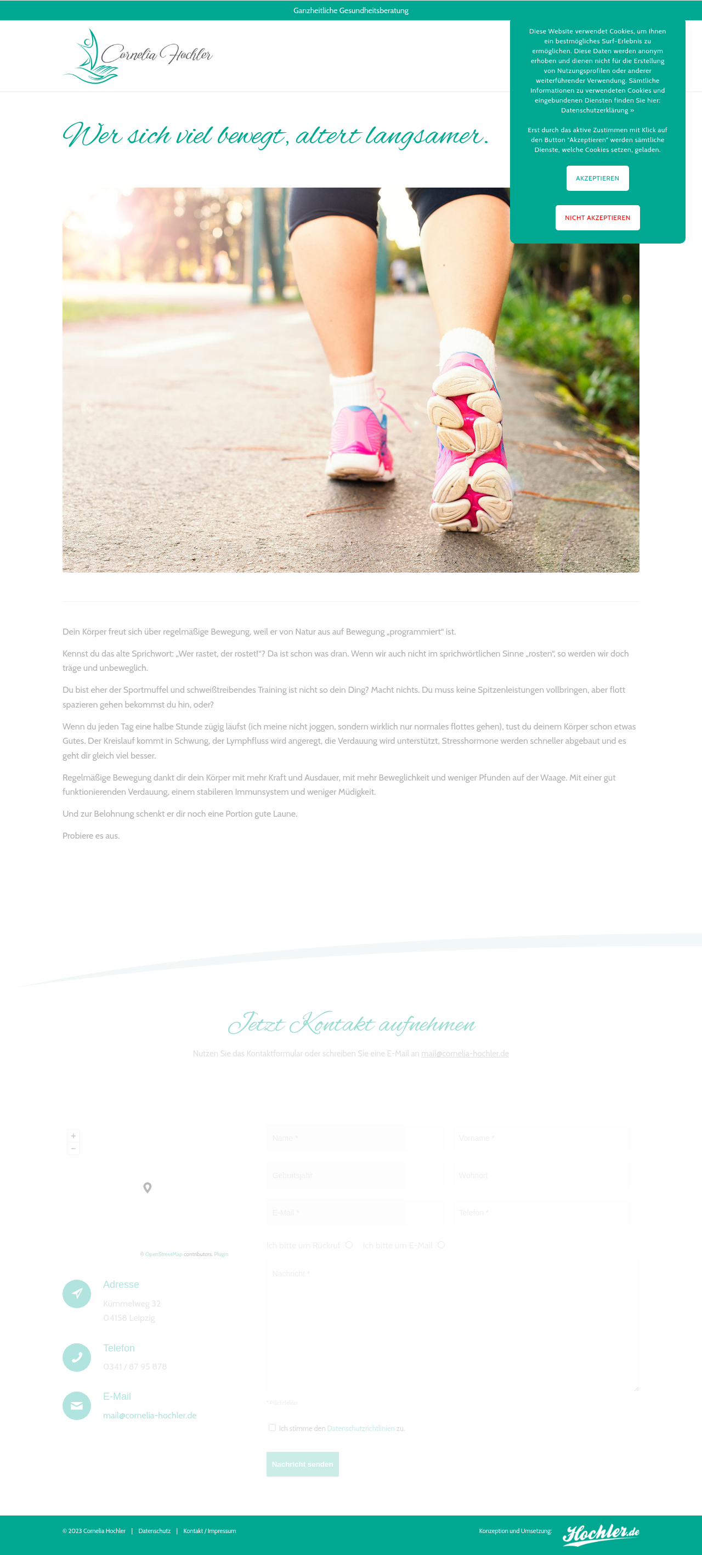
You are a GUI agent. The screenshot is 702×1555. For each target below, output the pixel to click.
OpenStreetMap (164, 1254)
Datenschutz (154, 1531)
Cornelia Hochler (104, 1531)
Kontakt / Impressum (210, 1531)
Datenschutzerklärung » (597, 110)
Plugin (220, 1254)
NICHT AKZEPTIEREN (597, 217)
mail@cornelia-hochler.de (465, 1054)
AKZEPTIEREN (597, 178)
